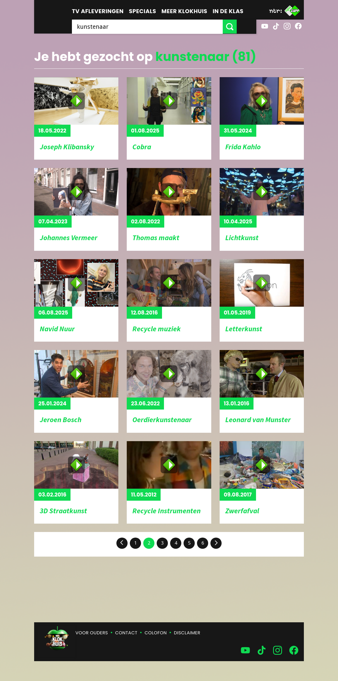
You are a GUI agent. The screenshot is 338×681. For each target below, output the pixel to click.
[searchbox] (157, 27)
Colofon (156, 633)
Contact (126, 633)
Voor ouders (92, 633)
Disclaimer (187, 633)
